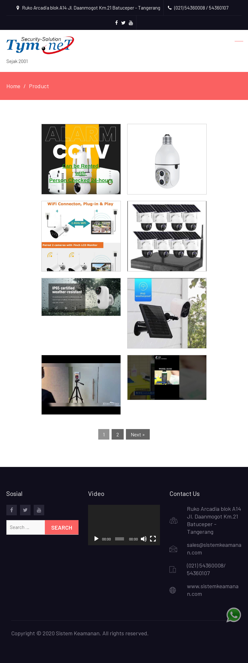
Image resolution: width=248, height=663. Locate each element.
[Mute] (144, 539)
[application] (124, 525)
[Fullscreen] (153, 539)
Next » (138, 434)
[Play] (96, 539)
